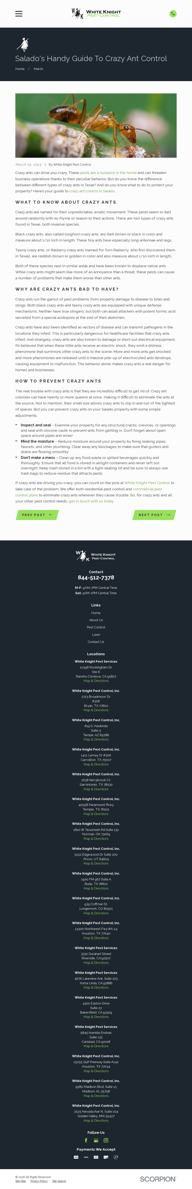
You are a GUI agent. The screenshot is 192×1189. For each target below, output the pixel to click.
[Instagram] (106, 1140)
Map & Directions (96, 681)
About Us (96, 620)
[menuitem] (20, 1181)
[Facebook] (86, 1140)
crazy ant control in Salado (92, 191)
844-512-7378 (96, 577)
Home (96, 613)
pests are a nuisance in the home (108, 173)
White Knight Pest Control (148, 483)
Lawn (96, 634)
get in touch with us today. (91, 501)
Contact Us (96, 642)
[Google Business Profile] (96, 1140)
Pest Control (96, 627)
